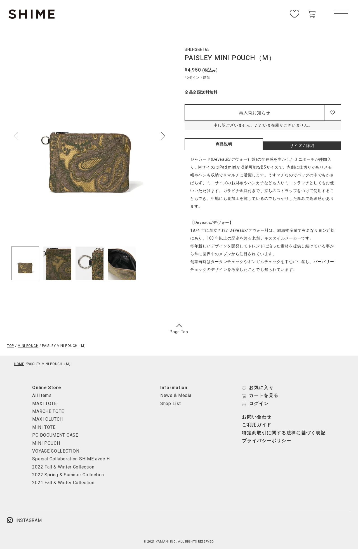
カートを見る (260, 395)
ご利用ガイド (257, 424)
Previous (17, 135)
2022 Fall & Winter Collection (63, 467)
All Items (41, 395)
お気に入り (258, 387)
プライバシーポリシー (266, 440)
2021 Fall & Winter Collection (63, 482)
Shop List (170, 403)
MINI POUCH (28, 346)
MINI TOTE (43, 427)
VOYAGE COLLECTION (55, 451)
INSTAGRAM (24, 520)
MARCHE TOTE (48, 411)
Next (161, 135)
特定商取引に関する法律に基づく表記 (284, 433)
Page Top (179, 329)
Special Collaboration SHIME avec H (71, 459)
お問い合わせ (257, 417)
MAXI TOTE (44, 403)
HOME (19, 364)
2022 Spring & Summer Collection (68, 474)
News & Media (175, 395)
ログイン (255, 403)
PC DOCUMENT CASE (55, 435)
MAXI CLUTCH (47, 419)
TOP (10, 346)
